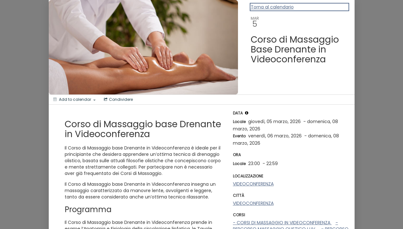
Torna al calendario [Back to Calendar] (272, 7)
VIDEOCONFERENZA (253, 184)
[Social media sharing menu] (117, 99)
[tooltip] (246, 113)
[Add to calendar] (74, 99)
